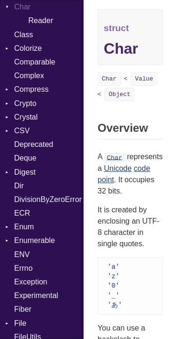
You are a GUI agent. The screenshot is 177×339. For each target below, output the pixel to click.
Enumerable (34, 240)
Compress (31, 89)
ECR (22, 213)
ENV (22, 254)
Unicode (118, 168)
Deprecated (33, 144)
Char (22, 7)
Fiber (22, 309)
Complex (29, 76)
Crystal (26, 117)
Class (23, 35)
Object (119, 94)
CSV (22, 131)
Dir (19, 186)
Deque (25, 158)
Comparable (34, 62)
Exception (30, 282)
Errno (23, 268)
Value (144, 78)
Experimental (36, 295)
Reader (40, 20)
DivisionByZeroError (48, 199)
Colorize (28, 48)
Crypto (25, 103)
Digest (24, 172)
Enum (24, 227)
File (20, 323)
